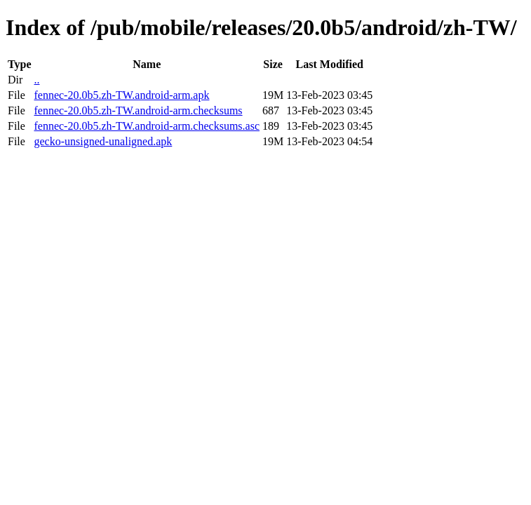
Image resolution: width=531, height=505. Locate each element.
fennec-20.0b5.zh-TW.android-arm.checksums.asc (147, 126)
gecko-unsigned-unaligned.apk (103, 141)
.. (36, 80)
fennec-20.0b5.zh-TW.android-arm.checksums (138, 110)
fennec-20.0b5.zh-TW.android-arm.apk (121, 95)
